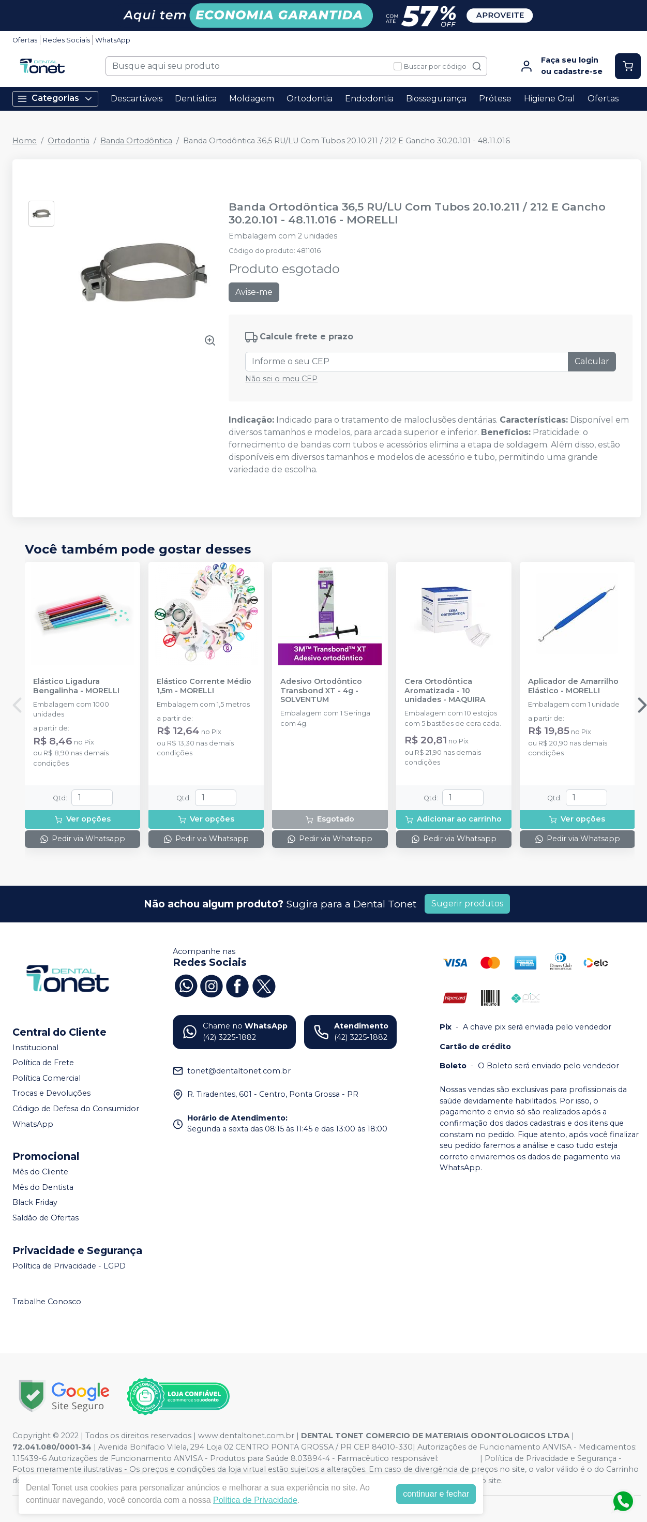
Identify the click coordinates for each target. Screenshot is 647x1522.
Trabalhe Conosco (46, 1302)
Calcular (592, 361)
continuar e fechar (436, 1493)
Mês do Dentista (42, 1187)
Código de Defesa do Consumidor (75, 1108)
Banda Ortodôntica (136, 140)
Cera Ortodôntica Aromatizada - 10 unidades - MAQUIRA (445, 690)
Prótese (495, 98)
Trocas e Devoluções (51, 1093)
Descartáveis (136, 98)
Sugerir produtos (467, 903)
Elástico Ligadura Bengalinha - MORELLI (76, 686)
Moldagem (251, 98)
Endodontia (369, 98)
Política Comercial (46, 1078)
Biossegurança (436, 98)
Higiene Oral (549, 98)
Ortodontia (310, 98)
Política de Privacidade (255, 1500)
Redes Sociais (66, 40)
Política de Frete (43, 1062)
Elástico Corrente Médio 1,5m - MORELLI (204, 686)
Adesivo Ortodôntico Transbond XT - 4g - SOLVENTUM (321, 690)
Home (24, 140)
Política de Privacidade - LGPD (69, 1266)
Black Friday (34, 1202)
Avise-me (254, 292)
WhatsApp (112, 40)
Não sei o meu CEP (281, 378)
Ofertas (24, 40)
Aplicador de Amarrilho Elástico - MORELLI (573, 686)
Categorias (55, 98)
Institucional (35, 1047)
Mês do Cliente (40, 1171)
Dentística (196, 98)
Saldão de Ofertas (45, 1217)
